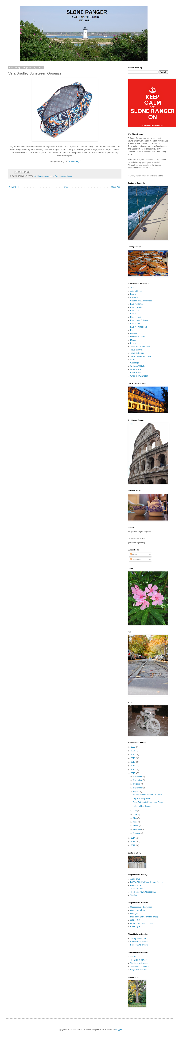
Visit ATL (134, 359)
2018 (133, 762)
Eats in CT (134, 310)
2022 (133, 747)
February (137, 829)
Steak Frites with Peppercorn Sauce (148, 802)
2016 (133, 769)
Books (133, 294)
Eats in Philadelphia (138, 327)
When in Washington (139, 376)
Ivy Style (133, 913)
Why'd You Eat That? (139, 970)
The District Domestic (139, 960)
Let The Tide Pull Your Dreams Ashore (146, 882)
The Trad (134, 895)
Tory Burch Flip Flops (142, 798)
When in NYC (136, 373)
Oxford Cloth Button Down (141, 923)
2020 (133, 754)
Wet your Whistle (137, 366)
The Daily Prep (136, 889)
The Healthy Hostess (139, 963)
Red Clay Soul (136, 926)
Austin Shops (136, 291)
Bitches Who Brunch (139, 945)
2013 (133, 842)
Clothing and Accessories (44, 176)
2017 (133, 766)
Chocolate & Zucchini (139, 942)
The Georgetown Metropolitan (143, 892)
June (135, 814)
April (135, 822)
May (135, 818)
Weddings (134, 363)
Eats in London (136, 317)
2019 (133, 758)
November (138, 780)
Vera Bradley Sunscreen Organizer (147, 795)
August (136, 791)
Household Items (65, 176)
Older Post (115, 187)
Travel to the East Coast (140, 356)
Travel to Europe (137, 353)
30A (132, 288)
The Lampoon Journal (139, 966)
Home (65, 187)
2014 (133, 838)
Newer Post (14, 187)
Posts (133, 554)
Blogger (118, 1029)
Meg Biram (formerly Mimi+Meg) (144, 917)
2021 (133, 751)
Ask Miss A (135, 957)
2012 (133, 845)
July (135, 811)
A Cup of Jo (135, 879)
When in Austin (136, 369)
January (136, 833)
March (136, 826)
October (136, 784)
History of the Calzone (142, 806)
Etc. (56, 176)
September (138, 788)
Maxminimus (135, 885)
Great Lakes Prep (137, 910)
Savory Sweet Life (138, 938)
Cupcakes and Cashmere (141, 907)
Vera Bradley (73, 161)
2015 (133, 773)
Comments (135, 559)
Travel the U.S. (136, 350)
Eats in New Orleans (139, 320)
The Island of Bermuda (140, 346)
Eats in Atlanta (136, 304)
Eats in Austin (136, 307)
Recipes (133, 343)
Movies (133, 340)
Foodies (133, 333)
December (138, 776)
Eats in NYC (135, 324)
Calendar (134, 297)
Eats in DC (134, 314)
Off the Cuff (135, 920)
